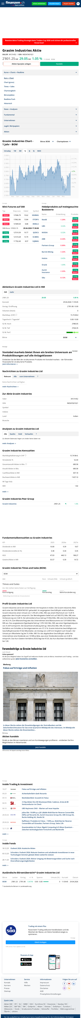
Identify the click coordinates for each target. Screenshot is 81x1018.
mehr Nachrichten (10, 386)
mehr (12, 292)
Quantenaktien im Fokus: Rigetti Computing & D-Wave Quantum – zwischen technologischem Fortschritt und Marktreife (47, 828)
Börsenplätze (9, 95)
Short (75, 221)
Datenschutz (45, 986)
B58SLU (36, 224)
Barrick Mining (47, 252)
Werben (27, 986)
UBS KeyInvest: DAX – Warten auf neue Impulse (40, 808)
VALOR (5, 54)
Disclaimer (44, 988)
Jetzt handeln (40, 747)
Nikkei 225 (8, 1006)
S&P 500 (17, 1006)
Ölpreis (7, 1011)
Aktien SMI (8, 1004)
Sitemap (7, 991)
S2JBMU (36, 241)
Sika (43, 278)
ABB (43, 239)
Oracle (44, 265)
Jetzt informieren (9, 364)
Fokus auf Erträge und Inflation (34, 789)
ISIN (20, 54)
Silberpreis (8, 1009)
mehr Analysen (9, 443)
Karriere (7, 986)
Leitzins (15, 1011)
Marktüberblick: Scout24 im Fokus (35, 798)
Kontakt (7, 983)
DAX (31, 1004)
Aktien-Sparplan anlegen (21, 64)
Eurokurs (66, 1006)
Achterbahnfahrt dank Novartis (34, 793)
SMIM (25, 1004)
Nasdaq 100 (62, 1004)
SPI (15, 1004)
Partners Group (48, 245)
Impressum (44, 983)
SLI (20, 1004)
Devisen (47, 1006)
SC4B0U (36, 237)
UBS (43, 226)
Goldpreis (31, 1006)
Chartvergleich (9, 91)
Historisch (8, 103)
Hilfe (26, 983)
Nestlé (44, 219)
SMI (24, 1006)
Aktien (39, 1006)
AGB (41, 991)
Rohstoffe (45, 1009)
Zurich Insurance (46, 271)
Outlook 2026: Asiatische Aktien (23, 848)
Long (75, 218)
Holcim (44, 258)
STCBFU (36, 219)
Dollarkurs (57, 1006)
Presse (6, 988)
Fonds (17, 1009)
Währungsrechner (67, 1009)
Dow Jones (51, 1004)
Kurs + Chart (9, 78)
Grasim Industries (9, 504)
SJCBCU (36, 232)
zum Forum (6, 652)
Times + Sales (9, 86)
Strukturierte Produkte (30, 1009)
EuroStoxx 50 (40, 1004)
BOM (4, 881)
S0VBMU (35, 215)
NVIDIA (45, 232)
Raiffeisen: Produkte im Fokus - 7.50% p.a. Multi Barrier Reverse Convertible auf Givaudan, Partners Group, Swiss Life (47, 822)
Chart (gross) (9, 82)
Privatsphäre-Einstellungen (50, 994)
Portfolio (54, 1009)
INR (5, 292)
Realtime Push (9, 99)
